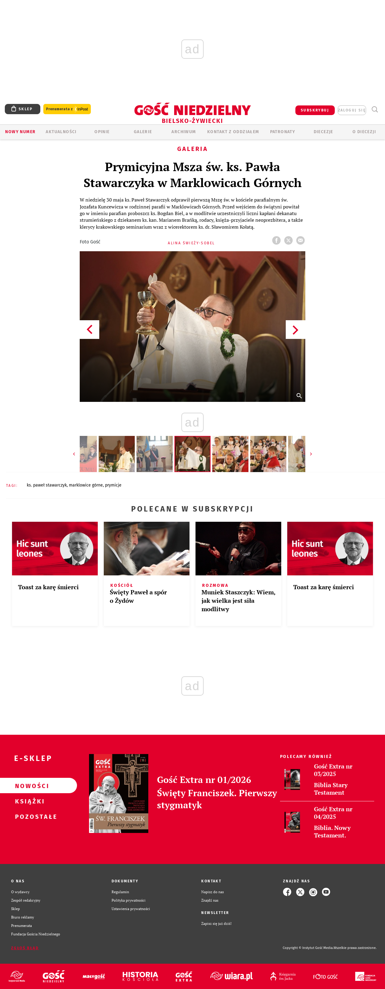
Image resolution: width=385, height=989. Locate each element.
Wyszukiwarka (374, 109)
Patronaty (282, 131)
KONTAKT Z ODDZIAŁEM (233, 131)
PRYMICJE (113, 485)
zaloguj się (352, 110)
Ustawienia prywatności (131, 908)
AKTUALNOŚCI (61, 131)
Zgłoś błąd (25, 948)
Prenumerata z (67, 109)
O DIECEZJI (364, 131)
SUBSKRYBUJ (315, 110)
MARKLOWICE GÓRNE (86, 485)
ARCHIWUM (183, 131)
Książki (29, 801)
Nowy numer (20, 131)
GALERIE (143, 131)
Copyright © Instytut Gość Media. (308, 948)
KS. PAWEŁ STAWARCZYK (47, 485)
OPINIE (101, 131)
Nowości (29, 785)
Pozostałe (29, 816)
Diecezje (323, 131)
